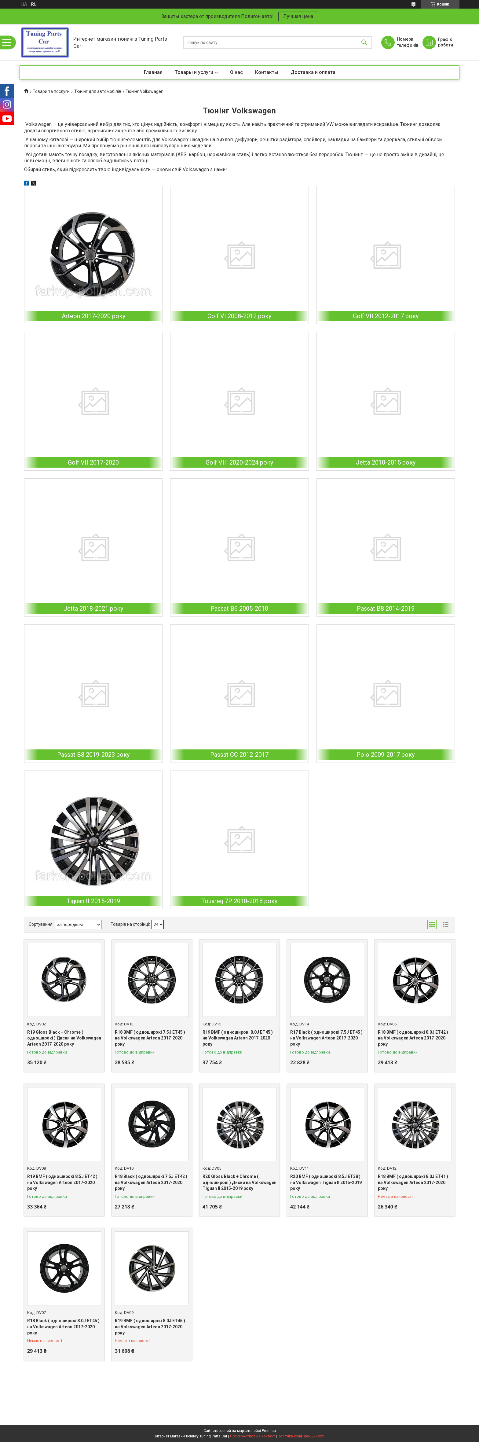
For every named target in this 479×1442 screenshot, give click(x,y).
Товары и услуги (194, 72)
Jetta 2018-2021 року (93, 608)
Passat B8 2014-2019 (386, 608)
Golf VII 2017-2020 (93, 462)
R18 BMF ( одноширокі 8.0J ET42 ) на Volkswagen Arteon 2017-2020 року (413, 1038)
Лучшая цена (298, 16)
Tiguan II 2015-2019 (93, 901)
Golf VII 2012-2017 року (386, 316)
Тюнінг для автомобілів (97, 91)
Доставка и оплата (313, 72)
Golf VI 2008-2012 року (239, 316)
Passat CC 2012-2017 (239, 754)
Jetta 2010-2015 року (385, 462)
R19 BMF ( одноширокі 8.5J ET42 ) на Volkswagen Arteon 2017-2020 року (62, 1182)
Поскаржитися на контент (252, 1436)
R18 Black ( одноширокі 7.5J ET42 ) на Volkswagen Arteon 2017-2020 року (151, 1182)
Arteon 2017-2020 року (93, 316)
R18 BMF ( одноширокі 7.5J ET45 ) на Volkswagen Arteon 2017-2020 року (150, 1038)
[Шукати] (364, 42)
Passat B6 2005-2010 (239, 608)
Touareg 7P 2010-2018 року (239, 901)
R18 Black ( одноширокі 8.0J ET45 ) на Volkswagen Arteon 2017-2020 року (63, 1326)
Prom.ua (269, 1431)
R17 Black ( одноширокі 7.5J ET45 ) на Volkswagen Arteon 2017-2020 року (326, 1038)
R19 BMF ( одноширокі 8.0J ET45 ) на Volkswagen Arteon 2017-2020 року (238, 1038)
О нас (236, 72)
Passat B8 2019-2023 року (93, 754)
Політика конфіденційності (301, 1436)
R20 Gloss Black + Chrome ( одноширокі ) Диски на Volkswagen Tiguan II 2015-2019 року (239, 1182)
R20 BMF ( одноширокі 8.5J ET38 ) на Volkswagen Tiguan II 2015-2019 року (326, 1182)
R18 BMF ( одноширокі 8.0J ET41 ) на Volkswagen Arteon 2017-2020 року (413, 1182)
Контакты (266, 72)
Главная (153, 72)
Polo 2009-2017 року (386, 754)
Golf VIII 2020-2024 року (239, 462)
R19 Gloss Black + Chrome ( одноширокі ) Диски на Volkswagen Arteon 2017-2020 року (64, 1038)
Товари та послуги (51, 91)
